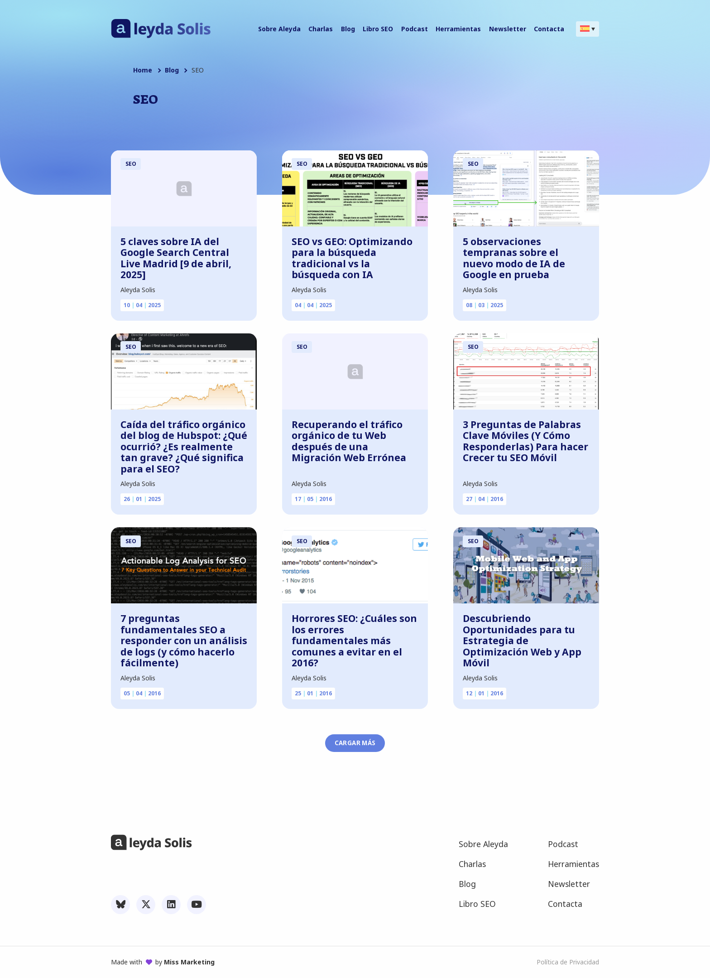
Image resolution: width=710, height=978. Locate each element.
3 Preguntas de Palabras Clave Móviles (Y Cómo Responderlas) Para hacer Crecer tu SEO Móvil (525, 441)
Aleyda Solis (137, 289)
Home (142, 70)
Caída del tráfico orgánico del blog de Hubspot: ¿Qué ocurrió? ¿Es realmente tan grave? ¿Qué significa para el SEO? (183, 447)
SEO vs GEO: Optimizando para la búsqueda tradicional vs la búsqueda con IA (352, 258)
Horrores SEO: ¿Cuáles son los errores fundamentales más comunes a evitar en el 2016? (354, 641)
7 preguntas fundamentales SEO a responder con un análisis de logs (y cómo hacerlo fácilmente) (183, 641)
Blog (172, 70)
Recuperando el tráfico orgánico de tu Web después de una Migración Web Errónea (349, 441)
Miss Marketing (189, 962)
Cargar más (355, 743)
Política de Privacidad (568, 962)
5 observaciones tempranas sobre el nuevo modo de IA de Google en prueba (514, 258)
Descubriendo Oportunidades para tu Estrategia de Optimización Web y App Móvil (522, 641)
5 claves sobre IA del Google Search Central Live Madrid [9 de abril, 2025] (175, 258)
